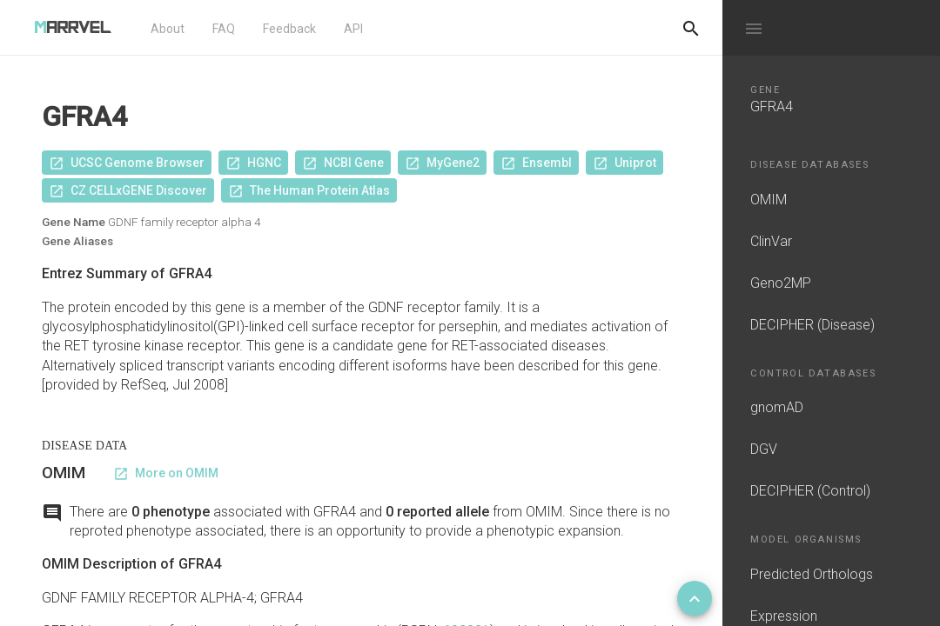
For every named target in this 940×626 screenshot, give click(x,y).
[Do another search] (691, 27)
